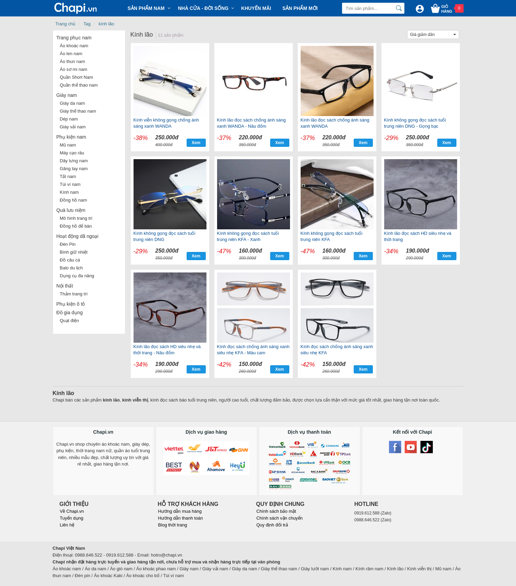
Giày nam (66, 95)
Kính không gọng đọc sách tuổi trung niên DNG (165, 236)
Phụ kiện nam (71, 137)
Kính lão (395, 568)
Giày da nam (72, 103)
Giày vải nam (73, 126)
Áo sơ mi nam (73, 69)
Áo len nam (71, 53)
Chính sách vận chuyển (279, 518)
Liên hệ (67, 524)
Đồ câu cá (70, 260)
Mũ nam (68, 145)
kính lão (106, 23)
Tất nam (68, 176)
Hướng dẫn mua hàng (180, 511)
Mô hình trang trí (76, 218)
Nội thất (64, 286)
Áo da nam (95, 568)
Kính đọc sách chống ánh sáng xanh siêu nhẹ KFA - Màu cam (253, 349)
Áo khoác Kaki (108, 575)
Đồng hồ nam (73, 200)
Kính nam (69, 192)
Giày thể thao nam (78, 111)
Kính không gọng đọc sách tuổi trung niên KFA (332, 236)
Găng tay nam (74, 168)
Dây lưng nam (74, 160)
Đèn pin (82, 575)
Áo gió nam (121, 568)
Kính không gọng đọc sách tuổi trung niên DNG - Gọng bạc (415, 123)
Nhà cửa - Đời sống (203, 8)
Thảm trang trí (74, 293)
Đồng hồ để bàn (76, 226)
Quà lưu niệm (71, 210)
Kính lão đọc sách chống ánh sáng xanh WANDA (335, 123)
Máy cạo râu (72, 152)
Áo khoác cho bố (143, 575)
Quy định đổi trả (272, 524)
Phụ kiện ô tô (70, 304)
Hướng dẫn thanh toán (180, 518)
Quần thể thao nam (79, 85)
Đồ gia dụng (69, 312)
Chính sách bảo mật (276, 511)
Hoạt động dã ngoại (77, 236)
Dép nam (69, 119)
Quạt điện (69, 320)
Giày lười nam (315, 568)
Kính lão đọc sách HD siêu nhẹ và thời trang (417, 236)
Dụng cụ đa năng (77, 275)
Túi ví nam (70, 184)
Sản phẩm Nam (146, 8)
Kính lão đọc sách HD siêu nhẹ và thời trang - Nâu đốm (167, 349)
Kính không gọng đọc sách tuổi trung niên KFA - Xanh (248, 236)
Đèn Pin (68, 244)
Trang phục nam (74, 37)
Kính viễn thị (419, 568)
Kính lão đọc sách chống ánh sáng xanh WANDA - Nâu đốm (251, 123)
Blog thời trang (172, 524)
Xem (196, 142)
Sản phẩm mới (300, 8)
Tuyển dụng (72, 518)
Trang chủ (65, 23)
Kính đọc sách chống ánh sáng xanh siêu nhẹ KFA (337, 349)
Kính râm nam (369, 568)
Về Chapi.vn (72, 511)
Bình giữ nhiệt (74, 252)
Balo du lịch (71, 267)
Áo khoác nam (74, 45)
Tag (87, 23)
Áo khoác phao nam (156, 568)
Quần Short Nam (76, 77)
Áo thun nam (72, 61)
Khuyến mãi (256, 8)
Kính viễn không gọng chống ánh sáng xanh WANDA (166, 123)
